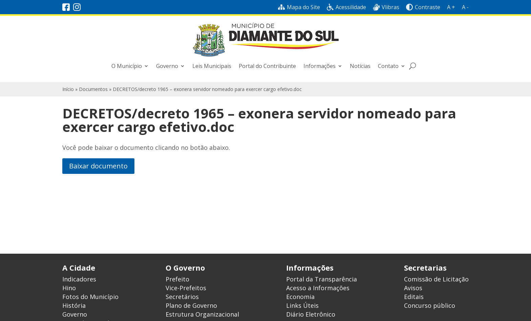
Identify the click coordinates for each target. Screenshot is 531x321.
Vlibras (386, 7)
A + (451, 7)
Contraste (423, 7)
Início (68, 89)
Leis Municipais (211, 66)
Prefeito (177, 279)
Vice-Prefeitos (186, 288)
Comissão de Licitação (436, 279)
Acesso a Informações (317, 288)
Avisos (413, 288)
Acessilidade (346, 7)
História (74, 305)
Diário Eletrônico (310, 314)
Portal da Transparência (321, 279)
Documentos (93, 89)
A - (465, 7)
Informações (319, 66)
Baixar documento (98, 165)
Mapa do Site (299, 7)
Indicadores (79, 279)
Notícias (360, 66)
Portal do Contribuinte (267, 66)
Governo (167, 66)
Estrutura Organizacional (202, 314)
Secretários (182, 297)
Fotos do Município (90, 297)
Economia (300, 297)
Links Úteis (302, 305)
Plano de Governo (191, 305)
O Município (126, 66)
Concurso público (429, 305)
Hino (69, 288)
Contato (388, 66)
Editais (414, 297)
